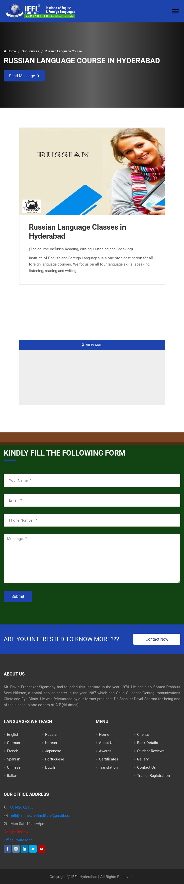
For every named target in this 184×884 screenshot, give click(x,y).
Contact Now (157, 639)
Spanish (13, 759)
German (13, 743)
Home (10, 51)
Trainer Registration (153, 775)
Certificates (108, 759)
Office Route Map (18, 840)
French (12, 751)
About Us (106, 743)
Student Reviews (151, 751)
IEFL (75, 877)
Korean (51, 743)
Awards (105, 751)
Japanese (53, 751)
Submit (17, 596)
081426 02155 (21, 807)
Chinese (13, 767)
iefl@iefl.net (21, 815)
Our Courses (31, 51)
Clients (143, 734)
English (13, 734)
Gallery (143, 759)
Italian (12, 775)
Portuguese (54, 759)
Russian (51, 734)
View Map (92, 344)
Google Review (16, 832)
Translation (108, 767)
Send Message (24, 75)
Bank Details (147, 743)
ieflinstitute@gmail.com (53, 815)
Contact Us (146, 767)
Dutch (50, 767)
